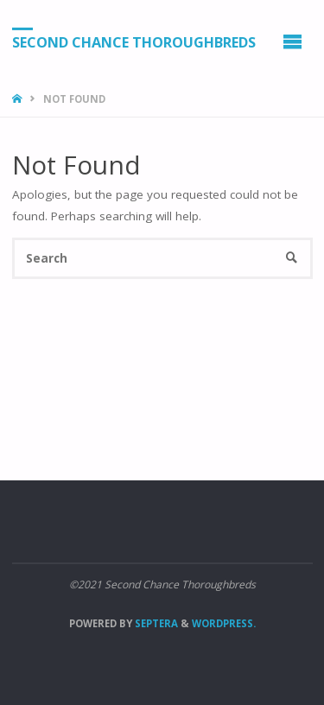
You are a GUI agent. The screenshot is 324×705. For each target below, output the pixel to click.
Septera (155, 623)
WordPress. (224, 623)
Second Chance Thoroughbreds (134, 42)
